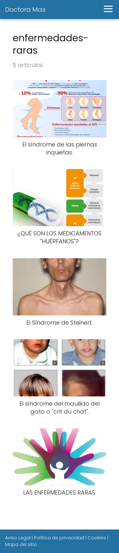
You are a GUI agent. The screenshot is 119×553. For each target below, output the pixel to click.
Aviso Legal (17, 538)
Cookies (97, 538)
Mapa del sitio (21, 544)
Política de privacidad (59, 538)
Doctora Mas (25, 9)
